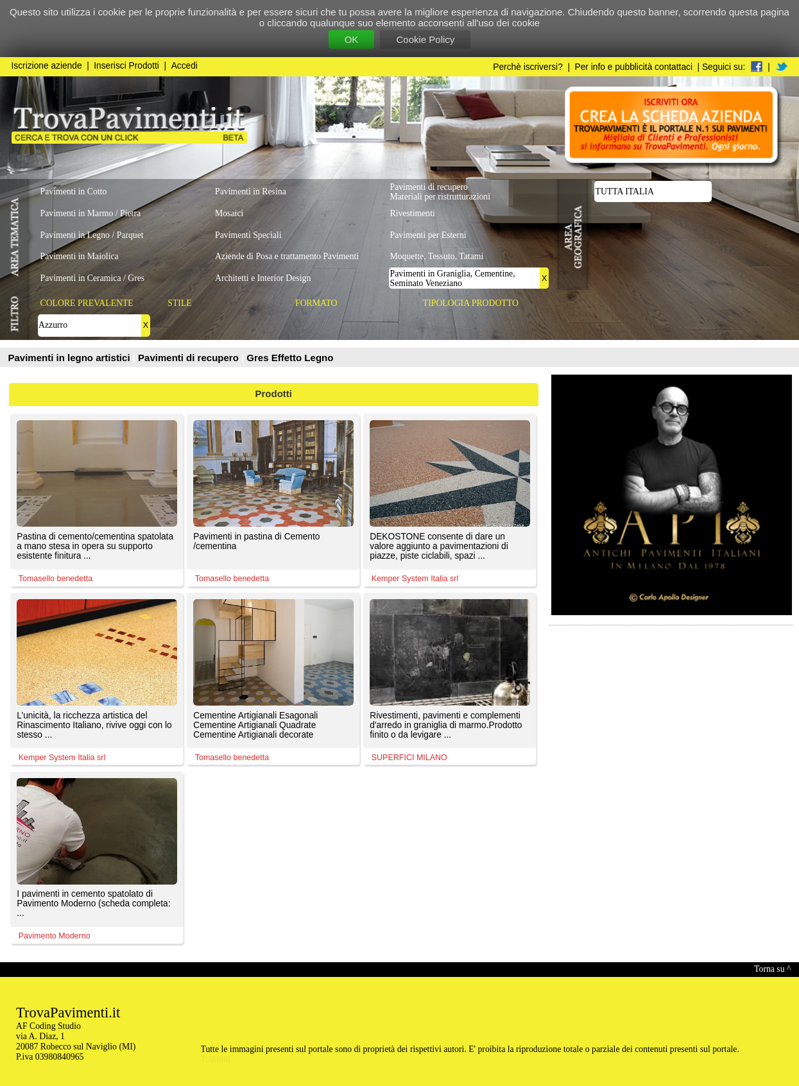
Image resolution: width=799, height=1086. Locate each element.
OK (352, 39)
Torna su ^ (772, 969)
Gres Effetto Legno (289, 357)
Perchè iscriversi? (528, 67)
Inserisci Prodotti (126, 66)
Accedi (184, 66)
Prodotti (274, 393)
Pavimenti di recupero (189, 357)
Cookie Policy (425, 39)
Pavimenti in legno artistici (70, 357)
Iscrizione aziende (47, 66)
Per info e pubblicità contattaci (633, 67)
